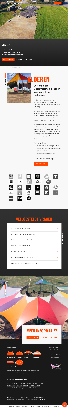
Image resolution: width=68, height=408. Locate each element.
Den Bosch (41, 383)
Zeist (36, 388)
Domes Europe (56, 406)
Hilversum (25, 385)
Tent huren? (58, 3)
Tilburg (21, 388)
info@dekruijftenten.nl (37, 397)
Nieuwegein (36, 385)
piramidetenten (35, 370)
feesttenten (20, 373)
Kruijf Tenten (40, 100)
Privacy (32, 406)
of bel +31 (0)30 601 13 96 (24, 59)
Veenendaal (26, 388)
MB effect (12, 406)
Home (8, 67)
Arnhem (29, 383)
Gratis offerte (8, 59)
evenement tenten (12, 373)
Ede (8, 385)
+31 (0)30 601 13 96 (23, 397)
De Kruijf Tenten (11, 397)
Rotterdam (15, 388)
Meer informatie (40, 164)
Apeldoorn (23, 383)
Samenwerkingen (25, 406)
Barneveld (34, 383)
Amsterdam (16, 383)
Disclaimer (38, 406)
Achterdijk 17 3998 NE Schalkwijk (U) (15, 399)
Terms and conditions (46, 406)
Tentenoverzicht (11, 347)
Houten (31, 385)
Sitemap (18, 406)
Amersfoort (10, 383)
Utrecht (32, 388)
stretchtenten (12, 370)
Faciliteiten (14, 67)
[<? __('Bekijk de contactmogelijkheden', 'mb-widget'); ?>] (65, 405)
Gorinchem (19, 385)
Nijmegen (9, 388)
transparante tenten (29, 373)
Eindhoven (12, 385)
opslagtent (19, 370)
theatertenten (27, 370)
